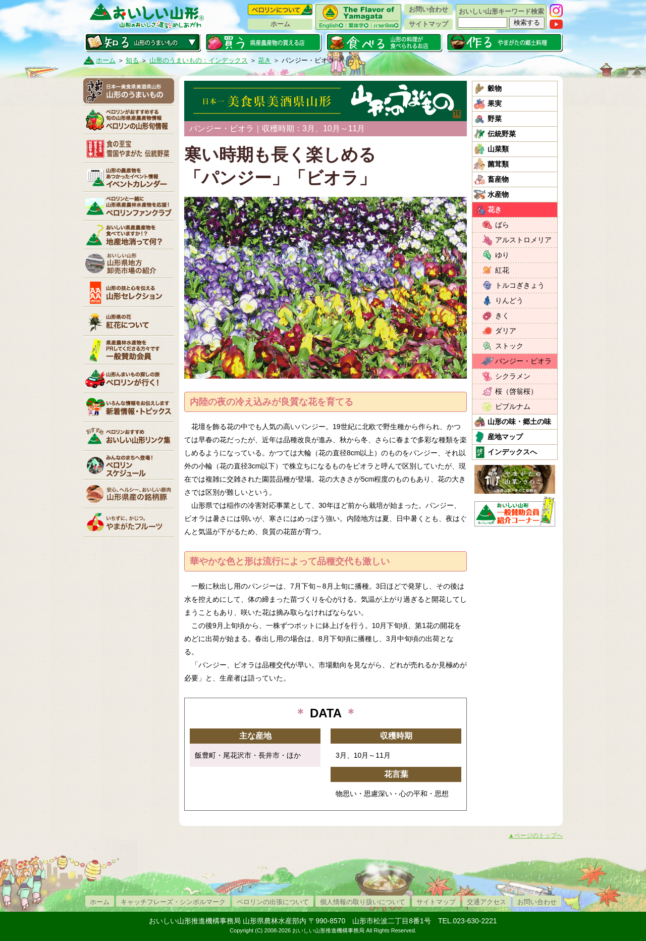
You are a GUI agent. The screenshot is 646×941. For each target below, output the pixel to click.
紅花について (128, 321)
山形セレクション (128, 292)
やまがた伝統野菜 (128, 148)
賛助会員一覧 (128, 349)
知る (142, 42)
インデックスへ (512, 452)
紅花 (502, 270)
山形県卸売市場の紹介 (128, 263)
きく (502, 315)
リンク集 (128, 436)
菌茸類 (498, 164)
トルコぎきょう (520, 285)
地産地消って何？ (128, 234)
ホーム (280, 24)
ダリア (505, 331)
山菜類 (498, 149)
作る (504, 42)
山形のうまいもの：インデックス (198, 60)
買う (263, 42)
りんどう (509, 300)
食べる (384, 42)
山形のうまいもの (128, 90)
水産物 (498, 194)
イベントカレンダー (128, 177)
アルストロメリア (523, 240)
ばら (502, 225)
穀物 (495, 88)
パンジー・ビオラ (523, 361)
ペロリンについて (280, 9)
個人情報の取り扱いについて (362, 902)
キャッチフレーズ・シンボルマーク (173, 902)
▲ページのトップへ (535, 835)
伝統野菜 (502, 134)
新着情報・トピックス (128, 407)
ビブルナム (512, 406)
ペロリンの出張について (273, 902)
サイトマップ (428, 24)
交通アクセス (486, 902)
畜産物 (498, 179)
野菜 (495, 119)
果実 (495, 103)
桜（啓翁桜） (516, 391)
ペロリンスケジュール (128, 465)
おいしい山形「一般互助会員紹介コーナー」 (516, 511)
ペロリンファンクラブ (128, 206)
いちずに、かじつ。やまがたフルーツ (128, 522)
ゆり (502, 255)
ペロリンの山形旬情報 (128, 119)
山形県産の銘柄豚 (128, 493)
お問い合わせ (428, 9)
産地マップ (505, 437)
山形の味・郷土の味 (519, 421)
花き (264, 60)
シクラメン (512, 376)
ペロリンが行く (128, 378)
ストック (509, 346)
